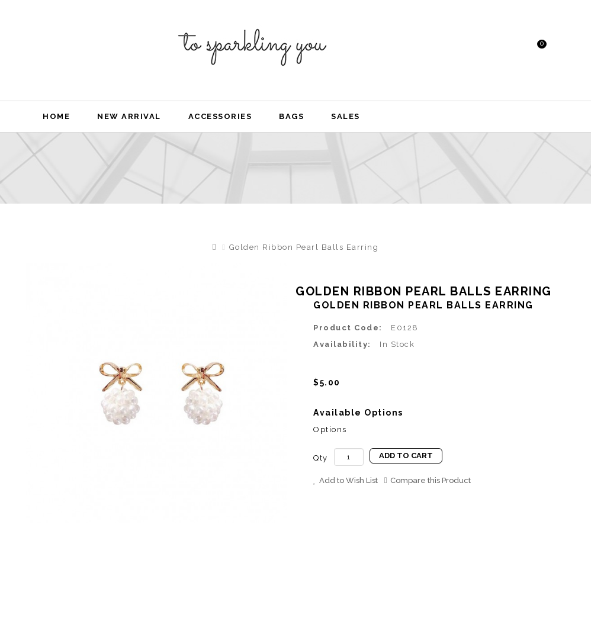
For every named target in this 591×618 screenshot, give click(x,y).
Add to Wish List (345, 480)
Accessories (220, 116)
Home (56, 116)
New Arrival (129, 116)
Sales (345, 116)
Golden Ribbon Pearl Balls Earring (304, 247)
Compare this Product (427, 480)
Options (330, 429)
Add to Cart (406, 455)
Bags (291, 116)
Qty (320, 457)
